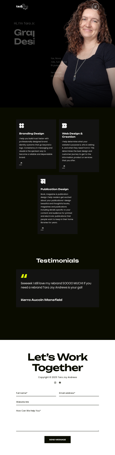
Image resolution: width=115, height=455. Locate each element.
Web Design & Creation (72, 135)
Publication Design (55, 189)
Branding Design (31, 133)
